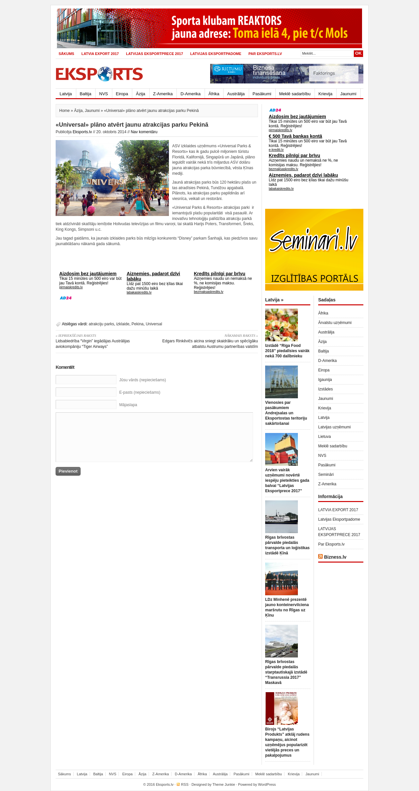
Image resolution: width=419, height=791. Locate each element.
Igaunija (325, 379)
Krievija (326, 93)
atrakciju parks (101, 324)
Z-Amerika (163, 93)
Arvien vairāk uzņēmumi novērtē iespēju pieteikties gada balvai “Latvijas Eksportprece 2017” (287, 480)
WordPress (267, 784)
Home (64, 110)
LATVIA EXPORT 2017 (100, 54)
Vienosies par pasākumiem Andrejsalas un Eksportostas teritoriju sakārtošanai (286, 413)
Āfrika (214, 93)
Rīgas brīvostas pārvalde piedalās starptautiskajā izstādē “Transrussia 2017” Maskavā (286, 672)
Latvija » (274, 299)
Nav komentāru (144, 132)
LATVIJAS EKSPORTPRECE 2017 (154, 54)
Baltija (85, 93)
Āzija (140, 93)
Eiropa (122, 93)
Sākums (66, 54)
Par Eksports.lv (265, 54)
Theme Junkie (223, 784)
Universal (154, 324)
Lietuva (324, 436)
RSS (185, 784)
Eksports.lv (82, 132)
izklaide (122, 324)
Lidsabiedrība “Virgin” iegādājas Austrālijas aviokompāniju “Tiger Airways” (104, 341)
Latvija (66, 93)
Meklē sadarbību (295, 93)
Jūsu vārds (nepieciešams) (142, 380)
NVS (103, 93)
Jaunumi (348, 93)
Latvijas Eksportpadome (215, 54)
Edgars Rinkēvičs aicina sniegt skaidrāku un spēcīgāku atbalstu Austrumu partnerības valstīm (209, 341)
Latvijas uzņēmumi (334, 427)
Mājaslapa (128, 405)
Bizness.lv (335, 557)
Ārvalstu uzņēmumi (335, 322)
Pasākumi (262, 93)
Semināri (326, 474)
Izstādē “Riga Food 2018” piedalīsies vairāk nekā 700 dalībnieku (287, 350)
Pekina (138, 324)
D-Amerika (190, 93)
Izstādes (325, 389)
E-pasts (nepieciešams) (139, 392)
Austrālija (236, 93)
